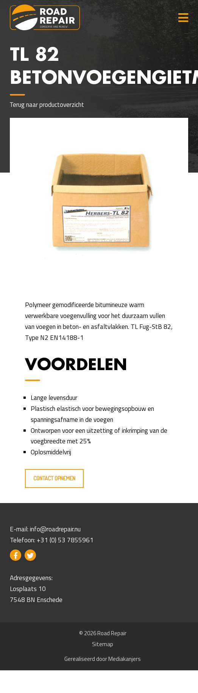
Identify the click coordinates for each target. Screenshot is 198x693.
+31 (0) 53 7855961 (65, 540)
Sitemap (102, 644)
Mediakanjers (124, 658)
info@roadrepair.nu (55, 529)
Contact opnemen (54, 478)
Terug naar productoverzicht (47, 105)
